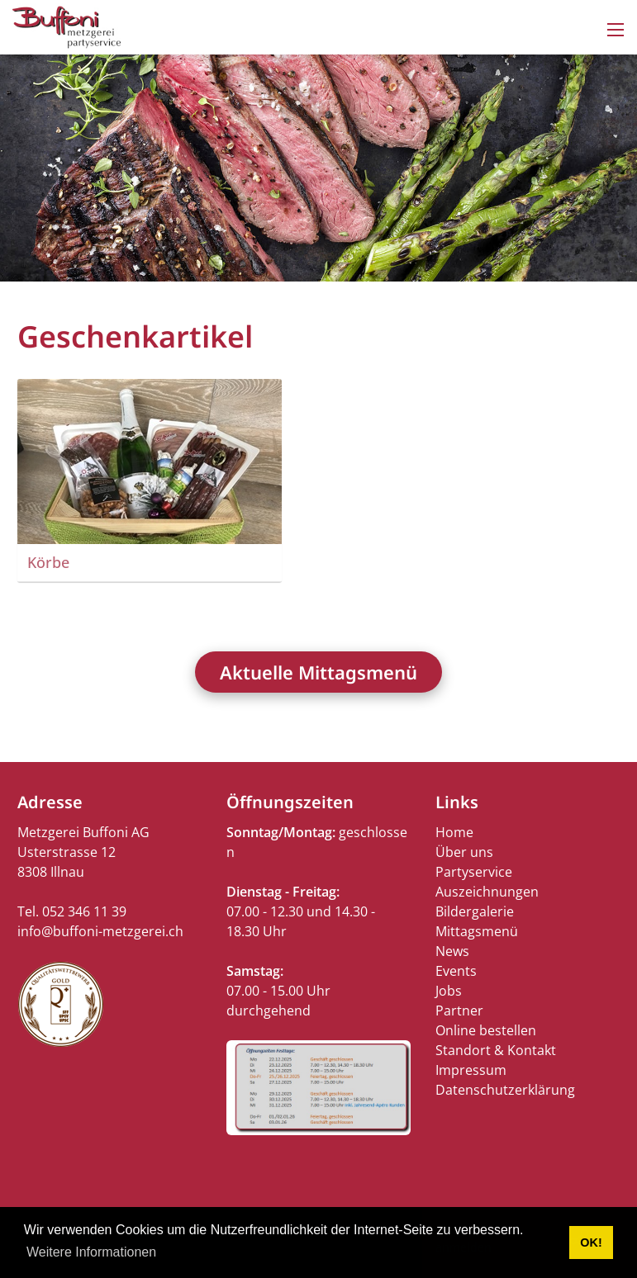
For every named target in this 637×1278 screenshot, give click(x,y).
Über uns (464, 852)
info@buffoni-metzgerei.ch (100, 931)
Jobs (448, 991)
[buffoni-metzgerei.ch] (66, 26)
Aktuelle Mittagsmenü (318, 672)
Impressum (470, 1070)
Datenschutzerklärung (505, 1090)
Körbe (48, 562)
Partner (459, 1010)
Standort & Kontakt (495, 1050)
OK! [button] (590, 1242)
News (452, 951)
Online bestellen (485, 1030)
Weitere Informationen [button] (91, 1252)
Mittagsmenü (476, 931)
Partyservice (473, 872)
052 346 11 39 (84, 911)
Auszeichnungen (487, 892)
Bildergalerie (474, 911)
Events (456, 971)
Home (454, 832)
